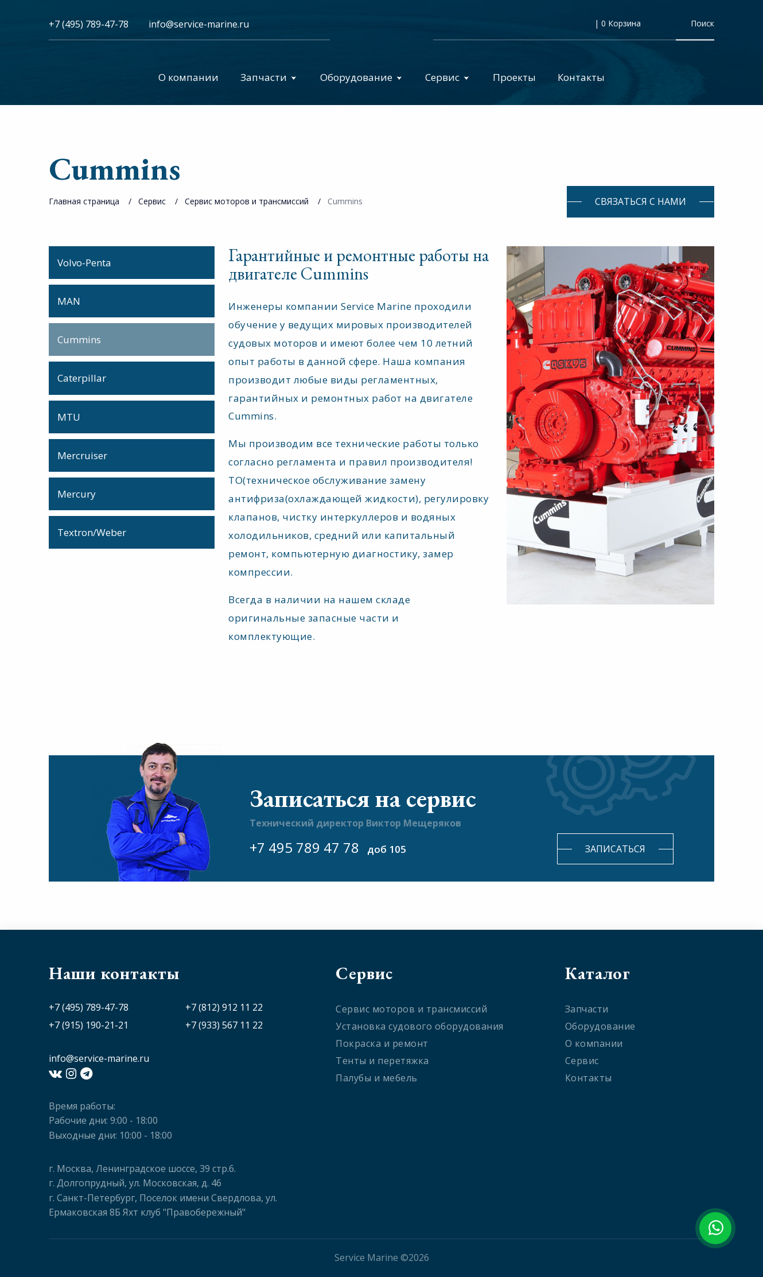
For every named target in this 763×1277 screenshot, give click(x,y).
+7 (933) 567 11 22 (224, 1025)
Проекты (514, 77)
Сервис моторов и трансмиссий (247, 201)
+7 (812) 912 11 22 (224, 1007)
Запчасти (268, 77)
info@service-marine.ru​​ (199, 24)
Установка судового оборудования (420, 1026)
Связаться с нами (640, 201)
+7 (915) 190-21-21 (89, 1025)
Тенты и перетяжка (382, 1060)
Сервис (447, 77)
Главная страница (84, 201)
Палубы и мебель (377, 1078)
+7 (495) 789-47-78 (89, 24)
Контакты (581, 77)
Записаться (615, 849)
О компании (188, 77)
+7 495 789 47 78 (304, 847)
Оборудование (361, 77)
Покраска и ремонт (382, 1043)
